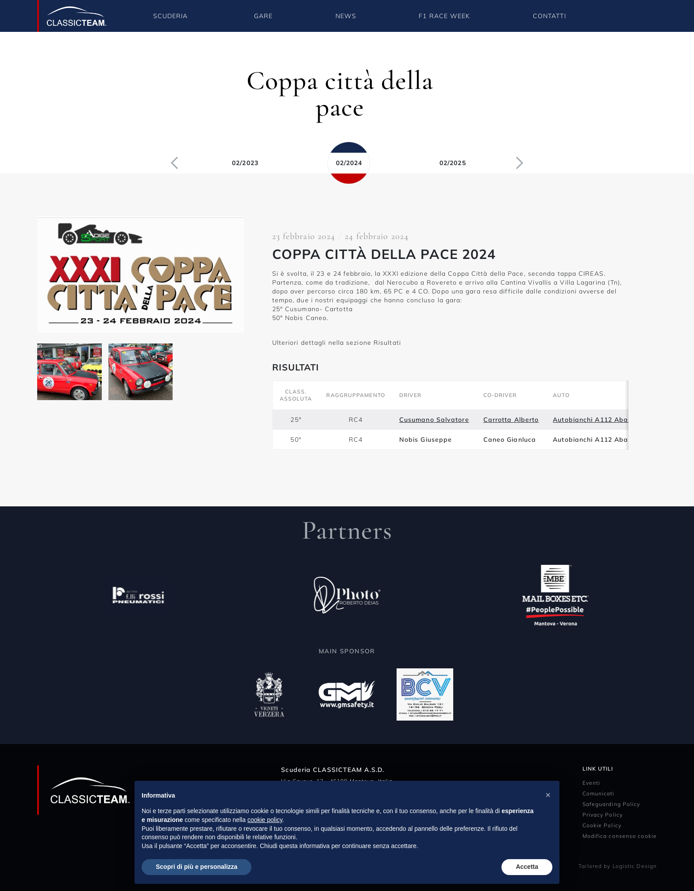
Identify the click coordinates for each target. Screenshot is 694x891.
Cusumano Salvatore (434, 420)
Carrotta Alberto (511, 420)
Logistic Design (635, 866)
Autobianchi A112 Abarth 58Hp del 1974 (621, 420)
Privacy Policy (602, 814)
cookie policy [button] (264, 819)
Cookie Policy (601, 825)
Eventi (591, 782)
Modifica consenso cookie (619, 836)
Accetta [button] (527, 866)
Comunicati (598, 793)
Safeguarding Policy (611, 804)
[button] (548, 795)
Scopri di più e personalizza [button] (196, 866)
